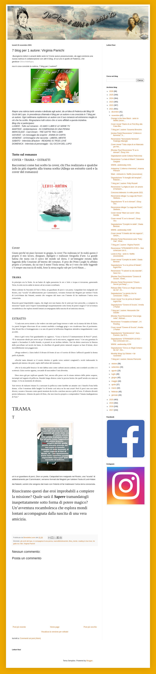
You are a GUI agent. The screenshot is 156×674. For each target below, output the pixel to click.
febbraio (114, 392)
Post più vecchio (90, 627)
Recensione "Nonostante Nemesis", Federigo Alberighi (125, 140)
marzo (114, 388)
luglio (113, 374)
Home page (54, 627)
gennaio (114, 395)
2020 (111, 400)
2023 (111, 102)
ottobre (114, 364)
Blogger (89, 661)
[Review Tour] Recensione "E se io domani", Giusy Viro (124, 151)
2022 (111, 105)
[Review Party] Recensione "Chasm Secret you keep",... (125, 283)
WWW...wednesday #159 (121, 344)
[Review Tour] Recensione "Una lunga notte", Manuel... (126, 317)
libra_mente (73, 541)
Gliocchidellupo (26, 61)
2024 (111, 98)
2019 (111, 403)
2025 (111, 95)
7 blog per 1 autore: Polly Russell (124, 183)
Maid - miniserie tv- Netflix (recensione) (126, 174)
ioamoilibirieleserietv (61, 541)
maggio (114, 381)
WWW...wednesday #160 (121, 230)
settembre (115, 367)
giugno (114, 378)
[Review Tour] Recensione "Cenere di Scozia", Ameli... (126, 277)
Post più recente (19, 627)
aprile (113, 385)
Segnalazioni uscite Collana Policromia (126, 156)
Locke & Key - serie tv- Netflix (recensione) (123, 255)
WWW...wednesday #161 (121, 165)
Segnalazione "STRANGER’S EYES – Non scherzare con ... (126, 340)
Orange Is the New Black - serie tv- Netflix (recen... (125, 119)
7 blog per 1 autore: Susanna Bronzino (126, 130)
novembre (115, 115)
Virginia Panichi (29, 543)
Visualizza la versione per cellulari (54, 632)
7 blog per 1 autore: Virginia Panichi (125, 245)
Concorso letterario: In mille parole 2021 (127, 192)
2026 (111, 91)
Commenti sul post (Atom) (30, 638)
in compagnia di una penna (43, 541)
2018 (111, 406)
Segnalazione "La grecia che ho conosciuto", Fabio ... (123, 294)
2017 (111, 410)
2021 (111, 109)
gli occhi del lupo (26, 541)
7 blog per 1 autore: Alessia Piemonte (126, 359)
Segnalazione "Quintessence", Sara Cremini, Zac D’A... (125, 334)
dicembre (115, 112)
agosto (114, 371)
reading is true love (85, 541)
